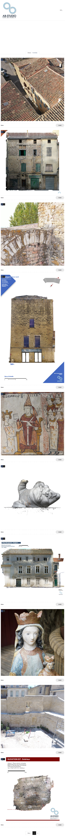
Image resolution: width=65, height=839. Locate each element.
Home (29, 52)
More (2, 125)
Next (29, 833)
